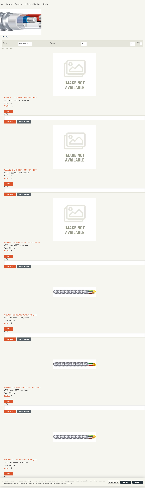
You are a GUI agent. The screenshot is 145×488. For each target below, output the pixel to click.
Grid (3, 49)
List (7, 49)
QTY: (6, 114)
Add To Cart (10, 122)
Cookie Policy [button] (28, 483)
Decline (125, 482)
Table (11, 49)
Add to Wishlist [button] (24, 122)
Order (8, 111)
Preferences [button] (68, 483)
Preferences (113, 482)
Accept (137, 482)
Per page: (52, 43)
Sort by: (5, 43)
